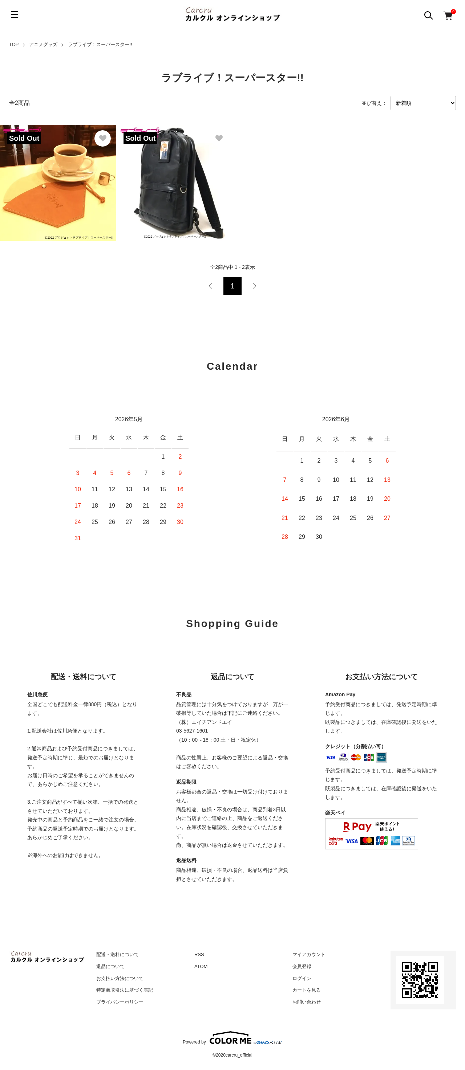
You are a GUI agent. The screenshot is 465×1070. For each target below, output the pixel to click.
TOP (14, 44)
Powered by (232, 1037)
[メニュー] (14, 14)
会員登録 (301, 966)
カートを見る (306, 990)
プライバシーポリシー (119, 1002)
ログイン (301, 978)
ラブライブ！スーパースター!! (100, 44)
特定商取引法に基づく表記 (124, 990)
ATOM (200, 966)
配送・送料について (117, 954)
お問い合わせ (306, 1002)
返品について (110, 966)
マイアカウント (309, 954)
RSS (199, 954)
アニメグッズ (43, 44)
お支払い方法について (119, 978)
